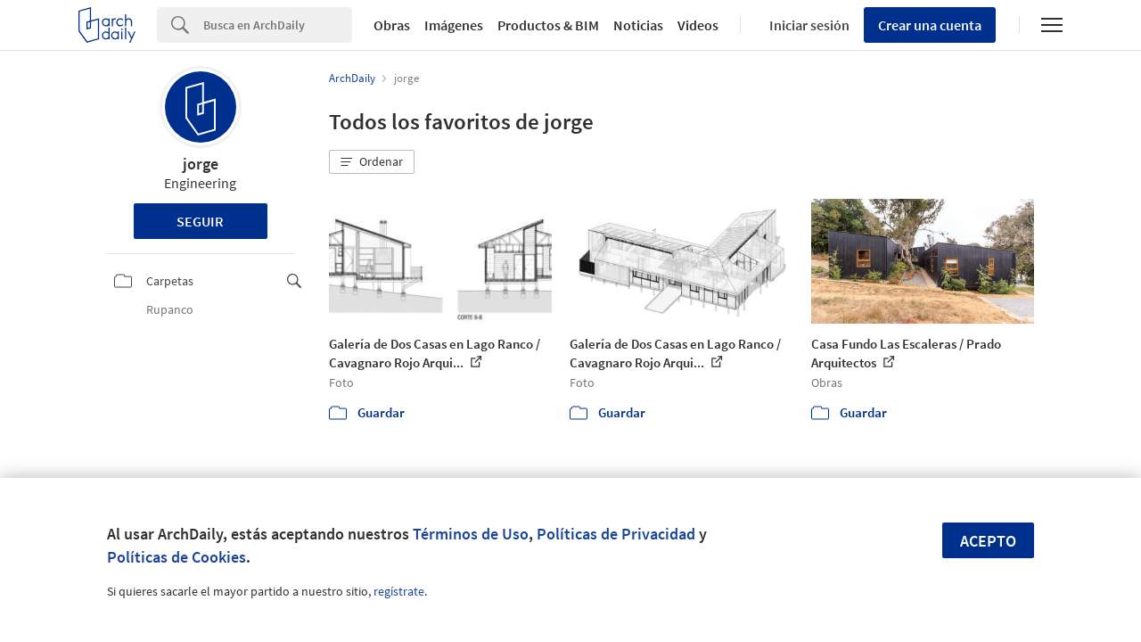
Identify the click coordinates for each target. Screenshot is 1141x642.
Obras (391, 25)
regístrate (398, 591)
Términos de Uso (471, 533)
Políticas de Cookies (176, 557)
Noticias (638, 25)
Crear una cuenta (929, 25)
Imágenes (453, 25)
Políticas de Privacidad (616, 533)
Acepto (988, 541)
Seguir (200, 221)
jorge (200, 163)
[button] (372, 162)
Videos (697, 25)
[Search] (277, 25)
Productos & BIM (548, 25)
